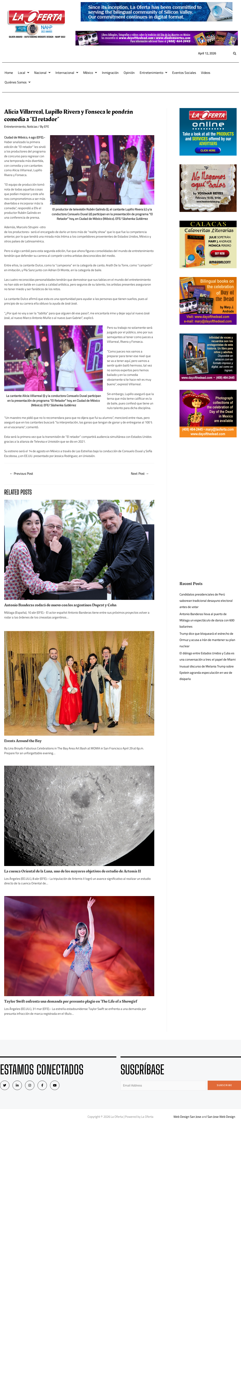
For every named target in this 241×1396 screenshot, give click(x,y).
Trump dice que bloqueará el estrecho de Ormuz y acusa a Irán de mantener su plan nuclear (207, 640)
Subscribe (224, 1085)
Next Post (140, 473)
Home (9, 72)
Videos (205, 72)
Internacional (66, 72)
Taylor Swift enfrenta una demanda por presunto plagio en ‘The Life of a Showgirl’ (71, 1001)
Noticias (32, 126)
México (90, 72)
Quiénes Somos (17, 82)
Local (23, 72)
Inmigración (110, 72)
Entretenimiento (153, 72)
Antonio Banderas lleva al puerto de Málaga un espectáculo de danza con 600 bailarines (206, 620)
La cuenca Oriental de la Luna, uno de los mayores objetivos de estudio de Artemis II (72, 871)
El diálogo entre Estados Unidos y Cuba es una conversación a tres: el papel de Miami (207, 656)
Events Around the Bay (23, 741)
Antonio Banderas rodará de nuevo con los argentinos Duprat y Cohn (60, 605)
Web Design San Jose (187, 1117)
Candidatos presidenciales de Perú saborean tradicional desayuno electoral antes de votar (206, 600)
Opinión (129, 72)
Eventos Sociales (184, 72)
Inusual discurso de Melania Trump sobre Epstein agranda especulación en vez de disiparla (206, 672)
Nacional (42, 72)
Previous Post (21, 473)
